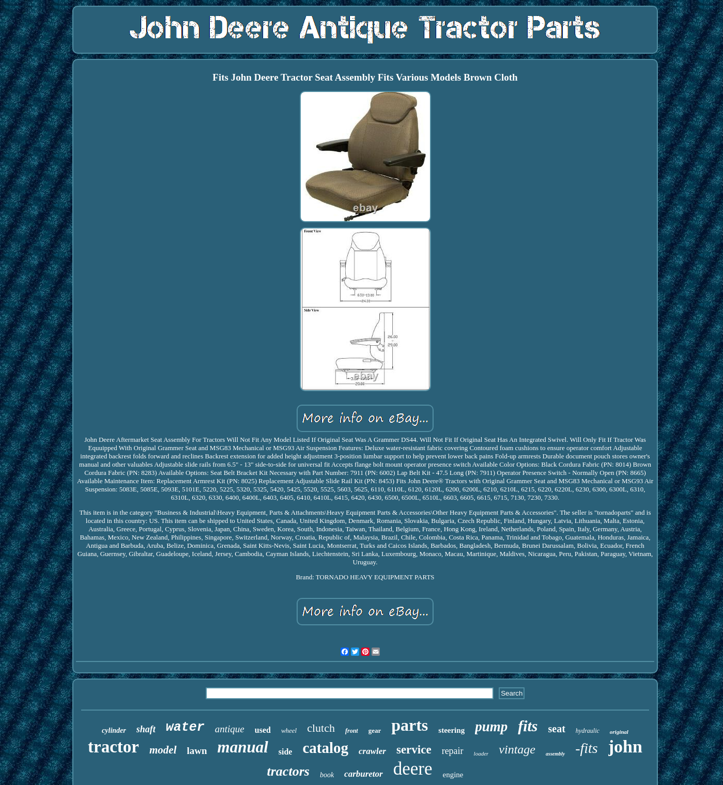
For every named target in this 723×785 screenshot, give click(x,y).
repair (453, 751)
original (619, 732)
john (625, 746)
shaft (146, 729)
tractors (288, 771)
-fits (586, 748)
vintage (517, 749)
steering (451, 730)
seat (556, 728)
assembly (555, 754)
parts (409, 725)
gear (374, 730)
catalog (325, 748)
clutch (321, 727)
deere (413, 769)
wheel (289, 730)
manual (243, 747)
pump (491, 726)
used (263, 730)
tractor (113, 746)
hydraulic (587, 730)
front (351, 730)
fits (527, 725)
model (163, 750)
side (286, 751)
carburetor (363, 774)
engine (452, 775)
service (414, 749)
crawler (372, 751)
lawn (197, 750)
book (327, 775)
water (185, 727)
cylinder (114, 730)
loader (481, 753)
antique (229, 729)
